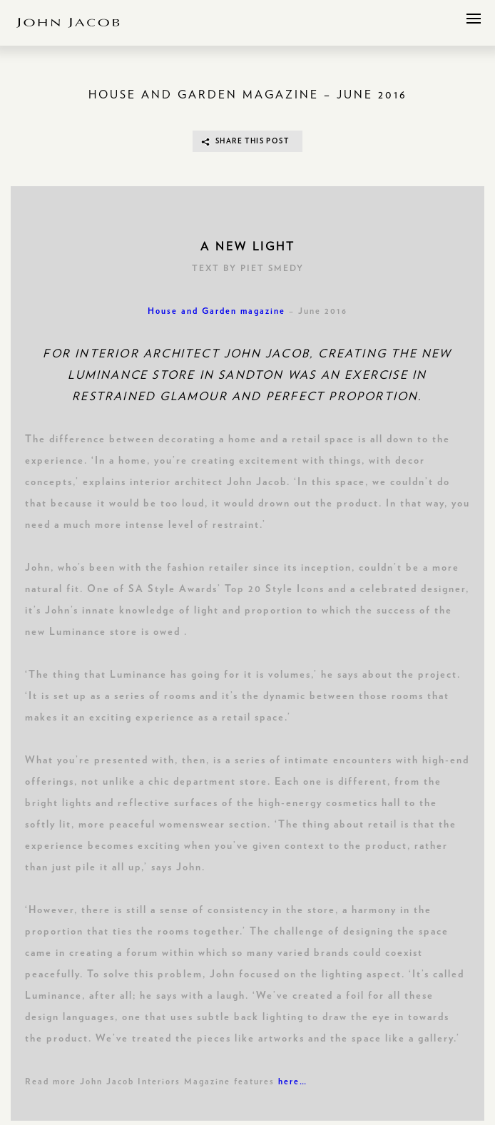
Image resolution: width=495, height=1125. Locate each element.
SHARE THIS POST (252, 141)
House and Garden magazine (216, 311)
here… (292, 1081)
